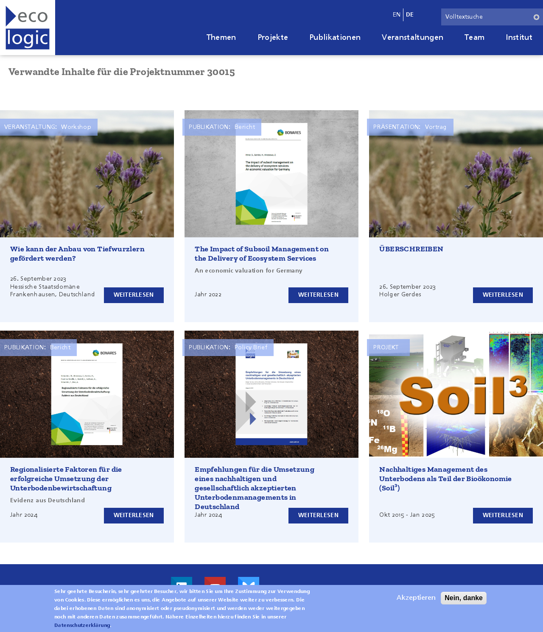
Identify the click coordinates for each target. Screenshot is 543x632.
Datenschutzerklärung (82, 625)
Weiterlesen (134, 295)
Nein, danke (464, 597)
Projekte (273, 38)
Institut (519, 38)
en (397, 15)
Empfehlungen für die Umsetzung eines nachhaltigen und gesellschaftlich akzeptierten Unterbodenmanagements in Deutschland (254, 488)
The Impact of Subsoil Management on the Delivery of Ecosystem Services (262, 253)
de (410, 15)
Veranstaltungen (412, 38)
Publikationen (335, 38)
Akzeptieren (416, 598)
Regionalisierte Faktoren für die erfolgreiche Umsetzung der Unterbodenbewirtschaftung (66, 479)
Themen (221, 38)
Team (474, 38)
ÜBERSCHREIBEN (411, 248)
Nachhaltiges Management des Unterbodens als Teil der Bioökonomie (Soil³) (445, 479)
